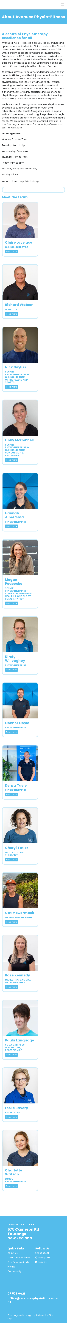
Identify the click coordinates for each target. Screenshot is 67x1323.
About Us (13, 1253)
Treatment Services (19, 1257)
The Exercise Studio (19, 1262)
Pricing (11, 1266)
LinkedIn (41, 1262)
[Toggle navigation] (62, 4)
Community (14, 1271)
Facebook (42, 1253)
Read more (11, 251)
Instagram (42, 1257)
